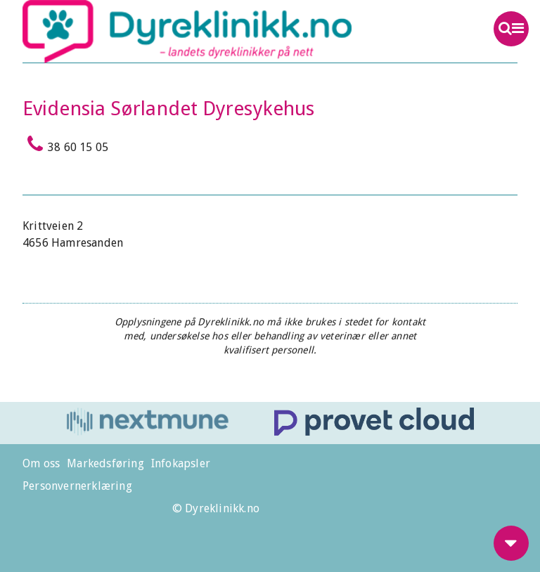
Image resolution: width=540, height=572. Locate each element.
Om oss (41, 463)
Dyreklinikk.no (220, 31)
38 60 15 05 (65, 144)
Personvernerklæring (77, 486)
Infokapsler (180, 463)
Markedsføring (105, 463)
